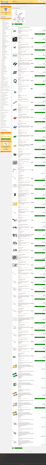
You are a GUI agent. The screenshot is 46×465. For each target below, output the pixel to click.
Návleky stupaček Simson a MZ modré (22, 123)
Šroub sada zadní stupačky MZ (21, 324)
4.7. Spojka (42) (3, 53)
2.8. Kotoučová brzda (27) (4, 25)
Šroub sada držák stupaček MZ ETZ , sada (22, 286)
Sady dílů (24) (2, 113)
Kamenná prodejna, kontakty (39, 3)
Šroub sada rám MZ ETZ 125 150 (21, 315)
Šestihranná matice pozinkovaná (21, 254)
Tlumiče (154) (2, 74)
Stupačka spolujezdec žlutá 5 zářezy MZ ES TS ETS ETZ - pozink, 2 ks (25, 438)
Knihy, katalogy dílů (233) (4, 99)
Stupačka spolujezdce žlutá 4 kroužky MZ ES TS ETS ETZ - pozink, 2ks (26, 400)
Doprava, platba (33, 3)
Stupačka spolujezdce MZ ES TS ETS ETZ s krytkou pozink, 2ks (25, 362)
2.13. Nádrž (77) (3, 30)
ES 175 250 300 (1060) (3, 66)
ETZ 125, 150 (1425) (3, 17)
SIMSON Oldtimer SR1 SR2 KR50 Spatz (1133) (5, 87)
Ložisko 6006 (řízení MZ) (21, 77)
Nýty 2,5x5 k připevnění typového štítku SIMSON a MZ (24, 159)
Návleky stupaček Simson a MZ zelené (22, 132)
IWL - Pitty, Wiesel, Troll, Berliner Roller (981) (5, 91)
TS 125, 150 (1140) (3, 63)
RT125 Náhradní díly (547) (4, 85)
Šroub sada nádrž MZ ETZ (21, 308)
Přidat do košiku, (40, 42)
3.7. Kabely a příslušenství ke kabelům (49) (6, 45)
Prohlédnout (19, 41)
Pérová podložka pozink (20, 175)
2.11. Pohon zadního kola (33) (4, 28)
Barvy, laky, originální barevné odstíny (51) (5, 110)
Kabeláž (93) (2, 107)
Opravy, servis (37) (3, 116)
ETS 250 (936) (2, 64)
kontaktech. (33, 2)
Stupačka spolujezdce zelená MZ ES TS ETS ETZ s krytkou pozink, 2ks (26, 380)
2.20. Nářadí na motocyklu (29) (5, 36)
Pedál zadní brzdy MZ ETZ (21, 167)
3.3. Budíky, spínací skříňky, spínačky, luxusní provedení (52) (6, 41)
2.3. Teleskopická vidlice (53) (4, 20)
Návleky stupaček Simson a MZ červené (22, 114)
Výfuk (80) (2, 72)
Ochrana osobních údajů (2, 461)
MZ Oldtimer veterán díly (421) (4, 84)
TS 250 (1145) (2, 62)
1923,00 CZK (5, 14)
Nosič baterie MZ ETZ (20, 151)
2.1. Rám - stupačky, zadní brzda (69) (5, 18)
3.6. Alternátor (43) (3, 44)
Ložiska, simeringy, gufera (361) (4, 95)
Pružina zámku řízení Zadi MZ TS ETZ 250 (22, 209)
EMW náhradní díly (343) (3, 120)
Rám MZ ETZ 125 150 (20, 217)
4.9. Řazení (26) (3, 55)
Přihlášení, (30, 3)
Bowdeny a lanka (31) (3, 124)
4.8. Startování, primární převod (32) (5, 54)
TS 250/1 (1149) (2, 61)
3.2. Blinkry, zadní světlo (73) (4, 40)
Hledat (27, 3)
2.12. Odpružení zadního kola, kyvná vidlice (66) (6, 29)
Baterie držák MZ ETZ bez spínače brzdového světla (24, 27)
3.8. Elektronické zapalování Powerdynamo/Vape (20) (4, 46)
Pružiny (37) (2, 75)
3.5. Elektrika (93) (3, 43)
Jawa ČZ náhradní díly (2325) (4, 130)
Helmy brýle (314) (3, 100)
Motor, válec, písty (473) (3, 73)
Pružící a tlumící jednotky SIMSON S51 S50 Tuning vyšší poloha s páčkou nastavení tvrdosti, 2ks (6, 147)
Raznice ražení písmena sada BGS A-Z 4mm (23, 224)
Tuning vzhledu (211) (3, 103)
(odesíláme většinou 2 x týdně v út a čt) (25, 42)
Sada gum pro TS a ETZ (20, 247)
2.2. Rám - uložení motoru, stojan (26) (5, 19)
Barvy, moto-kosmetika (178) (4, 112)
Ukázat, (40, 180)
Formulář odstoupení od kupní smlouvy (4, 455)
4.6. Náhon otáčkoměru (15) (4, 52)
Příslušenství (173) (3, 123)
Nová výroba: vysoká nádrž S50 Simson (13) (5, 127)
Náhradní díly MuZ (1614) (4, 129)
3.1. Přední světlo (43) (4, 39)
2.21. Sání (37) (3, 37)
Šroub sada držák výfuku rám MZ (21, 293)
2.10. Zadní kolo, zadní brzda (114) (5, 27)
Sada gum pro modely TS (21, 240)
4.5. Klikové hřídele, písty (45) (4, 51)
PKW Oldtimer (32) (3, 117)
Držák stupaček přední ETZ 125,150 (22, 51)
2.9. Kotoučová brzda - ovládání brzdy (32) (6, 26)
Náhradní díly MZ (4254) (3, 16)
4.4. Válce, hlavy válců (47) (4, 50)
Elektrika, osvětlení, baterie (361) (4, 71)
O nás (44, 3)
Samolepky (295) (3, 96)
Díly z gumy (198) (3, 76)
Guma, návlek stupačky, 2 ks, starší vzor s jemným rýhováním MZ (25, 60)
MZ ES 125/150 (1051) (3, 65)
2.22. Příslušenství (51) (4, 38)
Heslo (1, 136)
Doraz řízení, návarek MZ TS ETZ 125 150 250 (23, 44)
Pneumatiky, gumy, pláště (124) (4, 92)
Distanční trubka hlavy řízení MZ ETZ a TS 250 (23, 35)
